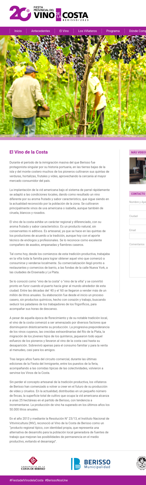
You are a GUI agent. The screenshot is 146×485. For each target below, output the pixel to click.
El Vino (64, 31)
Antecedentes (40, 31)
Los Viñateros (87, 31)
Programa (113, 31)
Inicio (18, 31)
